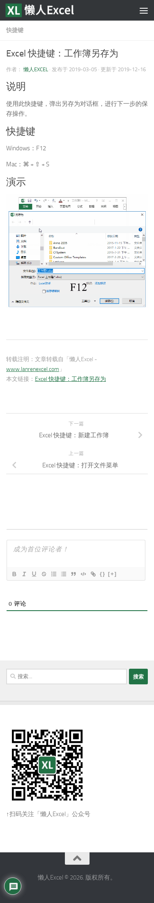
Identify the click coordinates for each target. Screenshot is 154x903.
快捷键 (14, 30)
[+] (112, 574)
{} (103, 574)
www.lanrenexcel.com (32, 369)
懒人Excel (35, 69)
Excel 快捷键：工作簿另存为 (70, 379)
